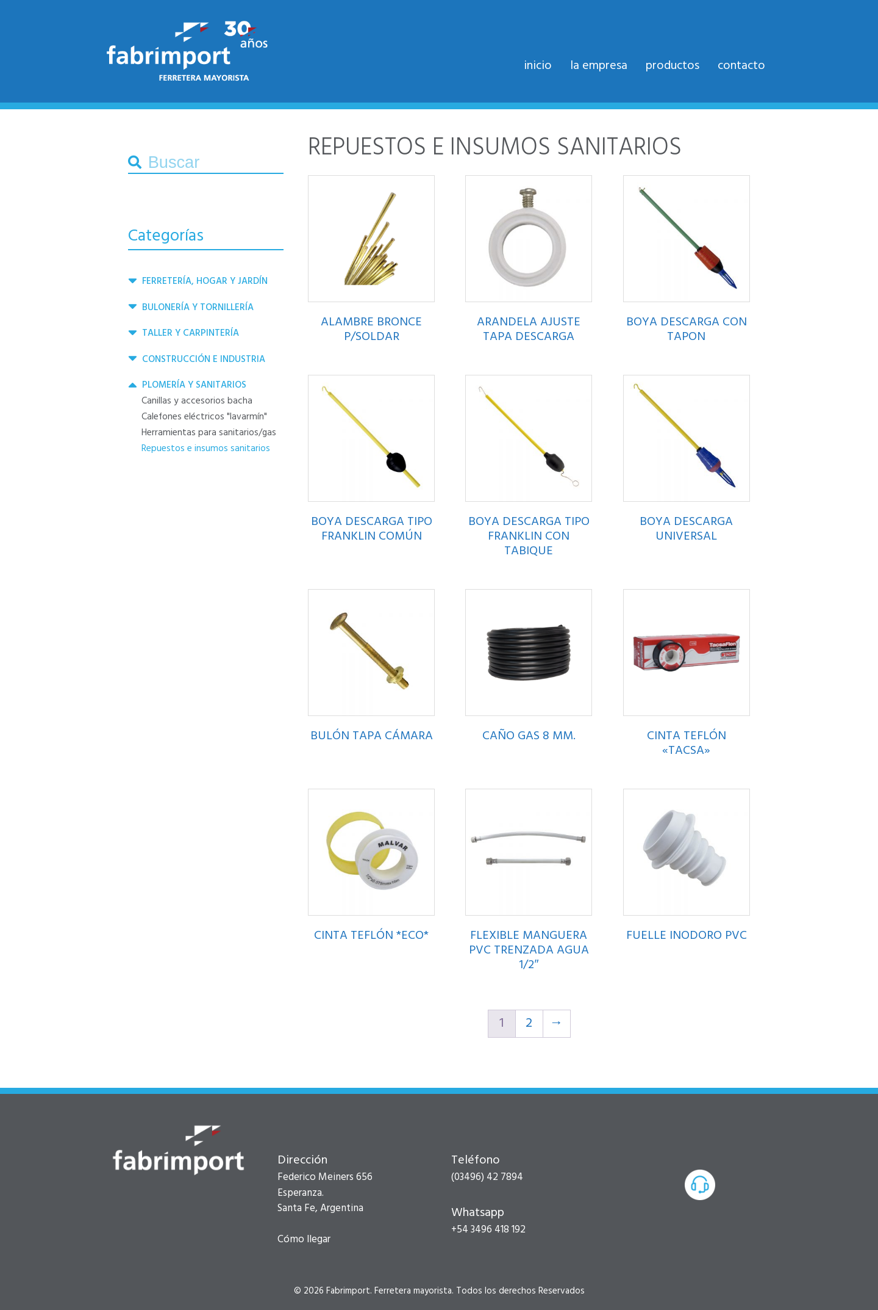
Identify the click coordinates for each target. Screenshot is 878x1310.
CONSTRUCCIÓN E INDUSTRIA (203, 359)
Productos (672, 66)
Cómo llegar (303, 1239)
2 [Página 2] (529, 1023)
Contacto (741, 66)
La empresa (598, 66)
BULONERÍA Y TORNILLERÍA (198, 307)
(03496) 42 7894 (487, 1177)
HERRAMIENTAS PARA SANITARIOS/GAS (208, 432)
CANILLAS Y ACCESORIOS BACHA (196, 401)
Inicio (538, 66)
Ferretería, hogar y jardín (205, 281)
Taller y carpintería (190, 333)
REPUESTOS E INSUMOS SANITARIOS (205, 448)
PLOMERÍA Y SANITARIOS (194, 385)
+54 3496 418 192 (488, 1229)
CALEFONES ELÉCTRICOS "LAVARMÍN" (204, 417)
